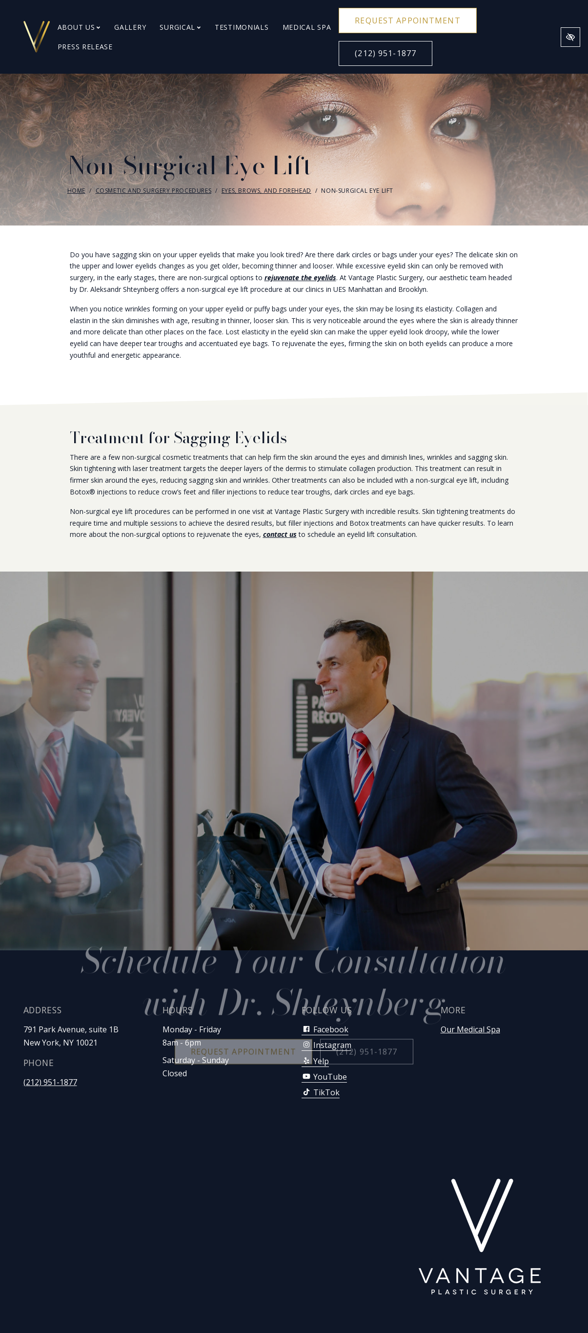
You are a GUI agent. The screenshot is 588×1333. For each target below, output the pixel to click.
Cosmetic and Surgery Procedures (154, 190)
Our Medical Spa (470, 1029)
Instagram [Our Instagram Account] (326, 1045)
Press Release (85, 46)
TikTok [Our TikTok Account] (321, 1092)
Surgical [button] (180, 27)
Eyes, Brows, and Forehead (266, 190)
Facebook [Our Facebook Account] (325, 1029)
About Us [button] (79, 27)
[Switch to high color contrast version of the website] (570, 37)
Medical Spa (307, 27)
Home (76, 190)
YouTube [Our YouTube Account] (324, 1076)
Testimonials (241, 27)
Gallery (130, 27)
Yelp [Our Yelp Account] (315, 1061)
